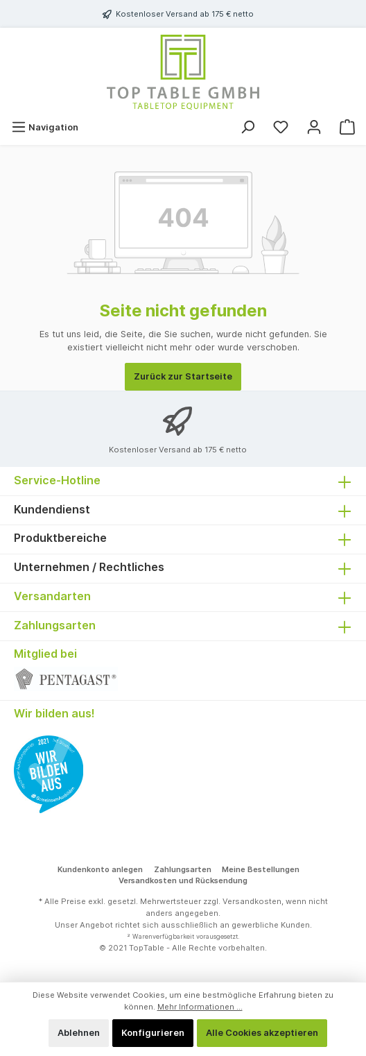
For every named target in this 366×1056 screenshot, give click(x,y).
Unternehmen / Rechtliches (89, 567)
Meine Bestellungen (260, 869)
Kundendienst (52, 509)
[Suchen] (247, 127)
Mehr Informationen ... (200, 1007)
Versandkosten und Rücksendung (183, 880)
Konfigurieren (152, 1033)
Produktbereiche (60, 538)
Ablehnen (79, 1033)
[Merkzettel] (280, 127)
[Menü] (44, 127)
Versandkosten (252, 901)
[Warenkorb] (347, 127)
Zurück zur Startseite (183, 376)
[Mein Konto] (314, 127)
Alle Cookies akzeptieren (262, 1033)
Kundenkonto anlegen (100, 869)
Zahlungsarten (182, 869)
